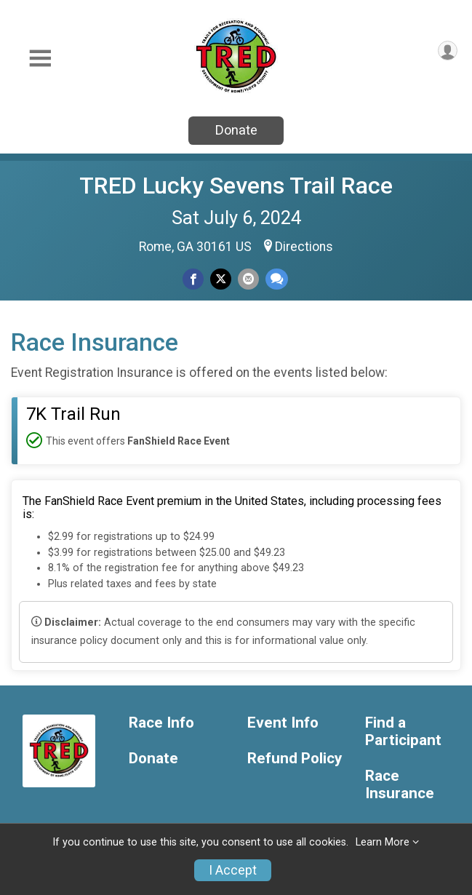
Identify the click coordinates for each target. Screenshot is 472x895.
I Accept (233, 870)
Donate (236, 130)
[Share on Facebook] (193, 279)
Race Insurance (399, 785)
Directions (304, 246)
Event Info (283, 723)
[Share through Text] (276, 279)
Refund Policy (294, 758)
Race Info (161, 723)
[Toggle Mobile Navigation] (40, 58)
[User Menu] (447, 50)
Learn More (382, 842)
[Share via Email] (248, 279)
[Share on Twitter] (220, 279)
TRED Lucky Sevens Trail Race (236, 185)
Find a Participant (403, 732)
